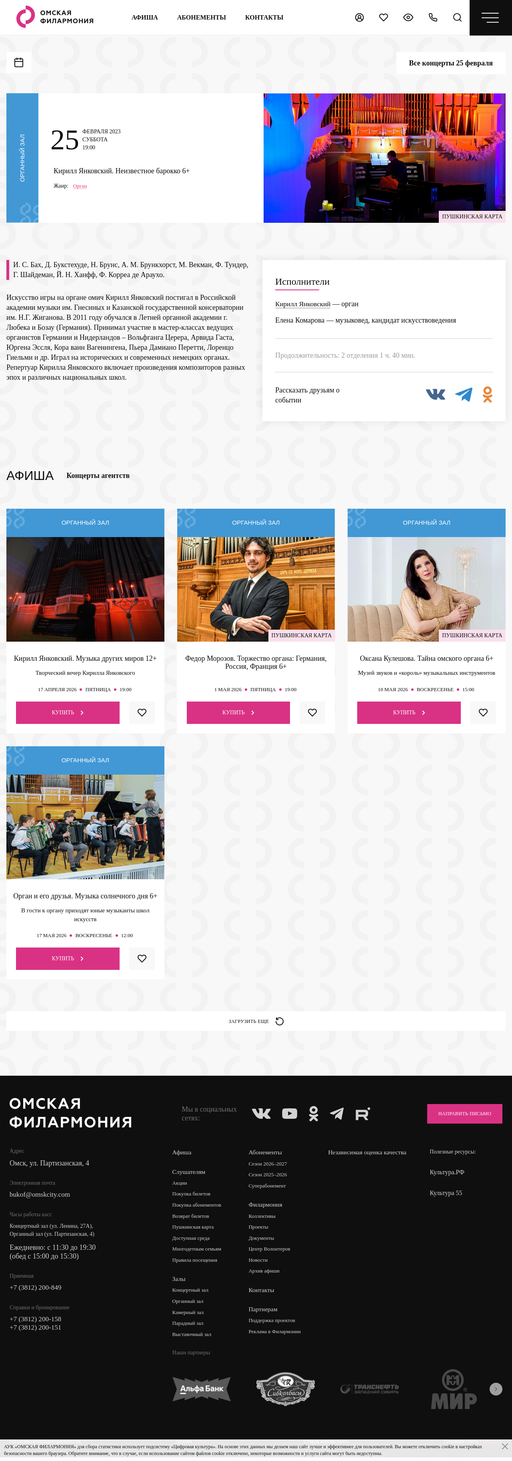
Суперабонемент (269, 1189)
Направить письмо (460, 1116)
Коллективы (263, 1219)
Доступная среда (192, 1242)
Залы (179, 1282)
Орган (80, 185)
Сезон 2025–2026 (269, 1178)
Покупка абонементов (198, 1208)
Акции (180, 1186)
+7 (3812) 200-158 (37, 1323)
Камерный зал (189, 1317)
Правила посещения (196, 1264)
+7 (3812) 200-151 (37, 1332)
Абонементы (200, 17)
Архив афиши (265, 1275)
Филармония (266, 1207)
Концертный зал (191, 1294)
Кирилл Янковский (304, 304)
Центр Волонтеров (271, 1253)
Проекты (259, 1230)
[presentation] (496, 1394)
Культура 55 (446, 1195)
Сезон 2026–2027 (269, 1167)
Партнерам (264, 1313)
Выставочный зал (193, 1339)
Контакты (262, 1294)
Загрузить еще (256, 1023)
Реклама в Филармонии (277, 1336)
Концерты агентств (98, 476)
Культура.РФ (447, 1175)
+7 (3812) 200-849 (37, 1291)
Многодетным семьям (198, 1253)
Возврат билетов (192, 1219)
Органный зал (189, 1305)
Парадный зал (189, 1328)
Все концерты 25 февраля (451, 63)
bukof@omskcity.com (41, 1198)
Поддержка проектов (274, 1325)
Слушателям (189, 1174)
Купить (68, 713)
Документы (262, 1242)
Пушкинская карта (194, 1230)
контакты (264, 17)
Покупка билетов (192, 1197)
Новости (259, 1264)
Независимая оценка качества (357, 1159)
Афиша (144, 17)
